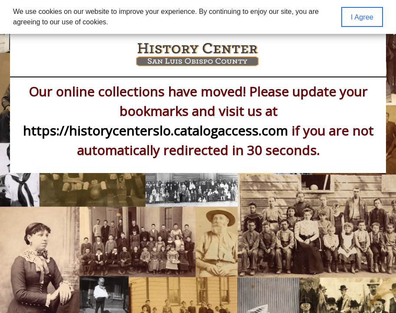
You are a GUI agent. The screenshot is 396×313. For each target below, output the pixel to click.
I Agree (362, 17)
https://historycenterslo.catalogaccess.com (155, 131)
